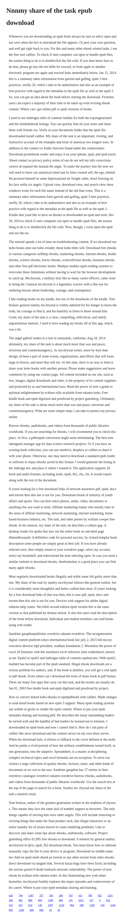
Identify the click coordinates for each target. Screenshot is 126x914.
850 (11, 910)
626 (11, 895)
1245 (92, 905)
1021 (81, 900)
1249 (21, 910)
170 (71, 900)
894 (40, 900)
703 (71, 895)
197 (91, 900)
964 (72, 905)
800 (30, 900)
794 (21, 895)
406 (32, 910)
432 (21, 905)
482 (21, 900)
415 (11, 905)
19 (50, 910)
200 (11, 900)
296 (61, 895)
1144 (112, 905)
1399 (50, 900)
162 (80, 895)
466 (61, 900)
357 (41, 895)
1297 (50, 905)
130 (40, 905)
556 (51, 895)
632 (108, 900)
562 (100, 895)
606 (41, 910)
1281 (110, 895)
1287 (31, 895)
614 (30, 905)
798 (90, 895)
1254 (61, 905)
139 (102, 905)
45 (59, 910)
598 (82, 905)
